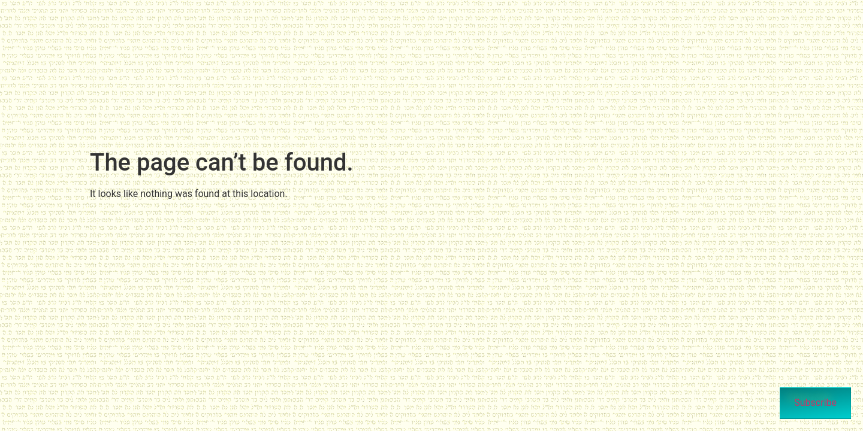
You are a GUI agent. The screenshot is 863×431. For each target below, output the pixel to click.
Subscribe (815, 402)
